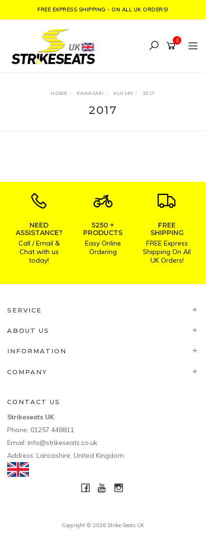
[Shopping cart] (172, 46)
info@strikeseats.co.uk (62, 442)
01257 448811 (52, 430)
